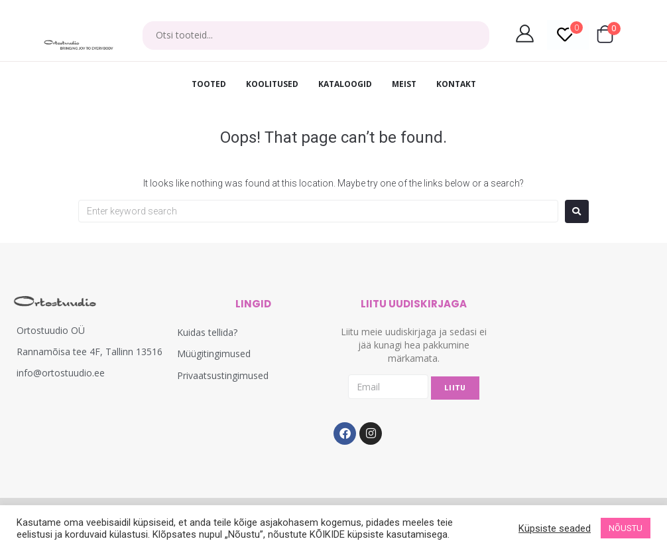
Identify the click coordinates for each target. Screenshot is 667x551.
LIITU (455, 388)
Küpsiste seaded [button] (554, 528)
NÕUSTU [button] (625, 528)
